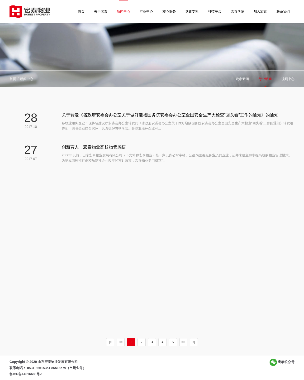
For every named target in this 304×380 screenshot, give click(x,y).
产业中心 (146, 11)
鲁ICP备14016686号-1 (26, 374)
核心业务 (169, 11)
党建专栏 (192, 11)
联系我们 (283, 11)
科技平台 (214, 11)
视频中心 (287, 79)
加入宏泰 (260, 11)
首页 (81, 11)
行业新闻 (265, 79)
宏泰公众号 (282, 362)
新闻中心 (123, 11)
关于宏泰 (100, 11)
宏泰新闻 (242, 79)
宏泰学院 (237, 11)
